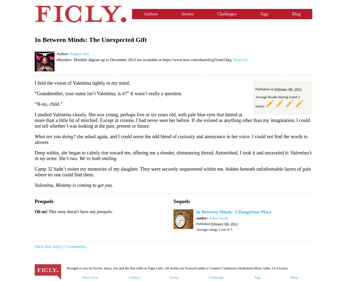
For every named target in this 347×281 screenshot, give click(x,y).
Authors (151, 14)
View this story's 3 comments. (61, 246)
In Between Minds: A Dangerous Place (233, 211)
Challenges (226, 14)
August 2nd (79, 54)
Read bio (240, 60)
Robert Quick (218, 218)
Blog (296, 14)
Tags (264, 14)
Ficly (81, 14)
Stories (188, 14)
